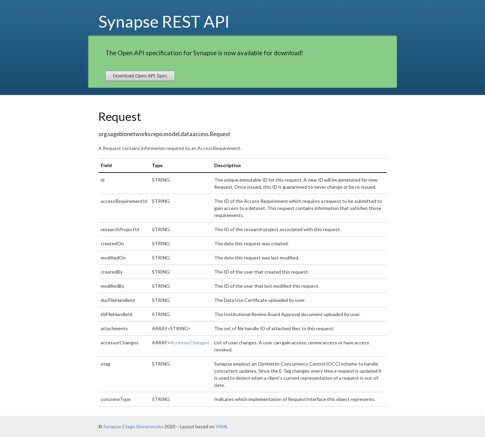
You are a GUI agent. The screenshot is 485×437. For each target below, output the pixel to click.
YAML (222, 426)
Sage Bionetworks (144, 426)
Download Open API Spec (140, 76)
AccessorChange (188, 342)
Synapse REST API (164, 21)
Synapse (112, 426)
